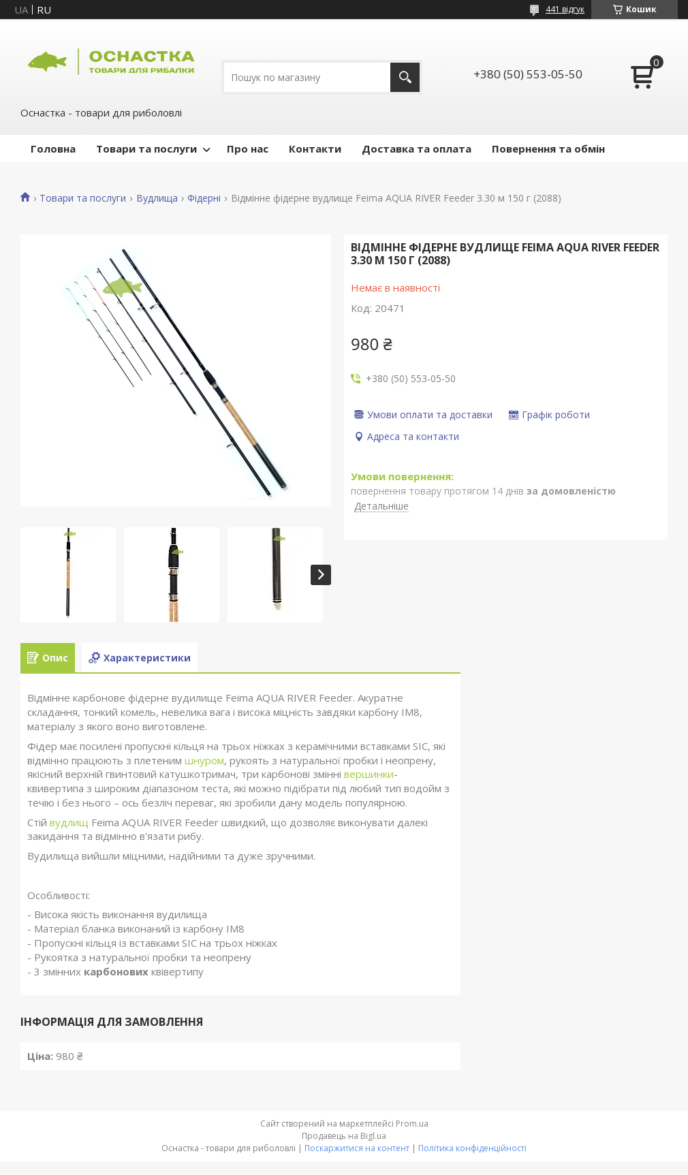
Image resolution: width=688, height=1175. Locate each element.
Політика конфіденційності (472, 1148)
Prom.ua (412, 1123)
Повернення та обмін (548, 148)
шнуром (204, 760)
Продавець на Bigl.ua (344, 1136)
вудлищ (69, 822)
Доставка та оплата (416, 148)
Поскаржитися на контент (356, 1148)
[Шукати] (405, 77)
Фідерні (204, 198)
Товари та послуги (146, 148)
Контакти (315, 148)
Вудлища (157, 198)
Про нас (247, 148)
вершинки (369, 774)
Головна (53, 148)
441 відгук (565, 9)
